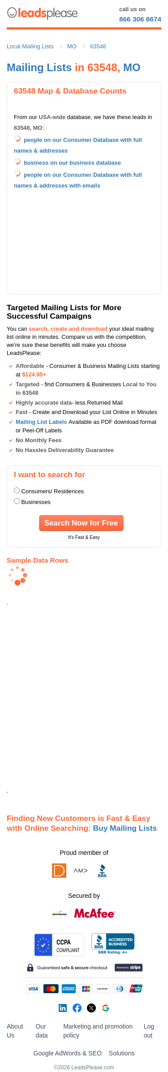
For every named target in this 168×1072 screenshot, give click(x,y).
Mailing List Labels (41, 422)
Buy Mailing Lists (125, 828)
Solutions (122, 1053)
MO (72, 46)
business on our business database (72, 162)
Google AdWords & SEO (68, 1053)
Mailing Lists (39, 67)
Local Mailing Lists (30, 46)
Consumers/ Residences (53, 491)
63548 (98, 46)
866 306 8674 (140, 19)
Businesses (36, 502)
